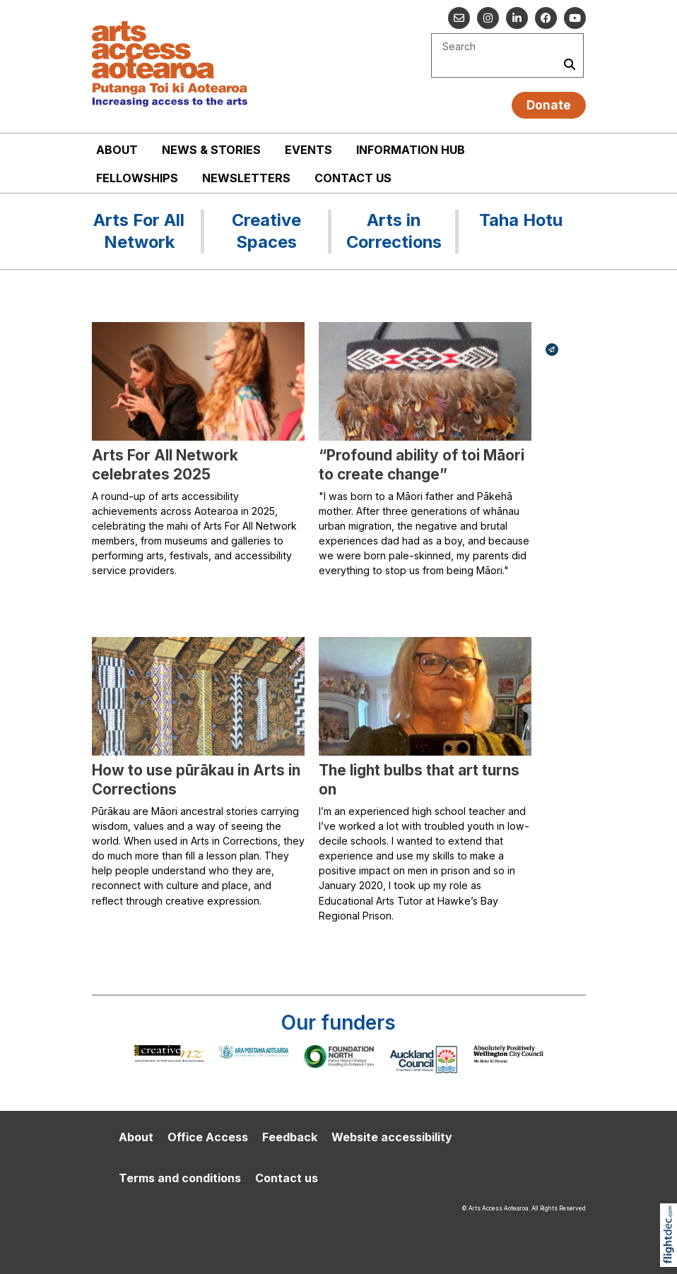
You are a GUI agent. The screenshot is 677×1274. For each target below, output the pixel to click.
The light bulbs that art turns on (419, 779)
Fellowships (137, 178)
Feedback (289, 1137)
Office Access (207, 1137)
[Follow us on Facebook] (546, 18)
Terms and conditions (180, 1178)
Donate (548, 104)
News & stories (211, 150)
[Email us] (459, 18)
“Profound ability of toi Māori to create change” (421, 464)
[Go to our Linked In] (517, 18)
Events (308, 150)
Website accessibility (391, 1137)
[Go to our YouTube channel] (575, 18)
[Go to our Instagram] (488, 18)
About (117, 150)
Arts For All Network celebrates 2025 (165, 464)
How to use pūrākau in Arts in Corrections (196, 779)
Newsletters (246, 178)
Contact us (353, 178)
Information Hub (410, 150)
